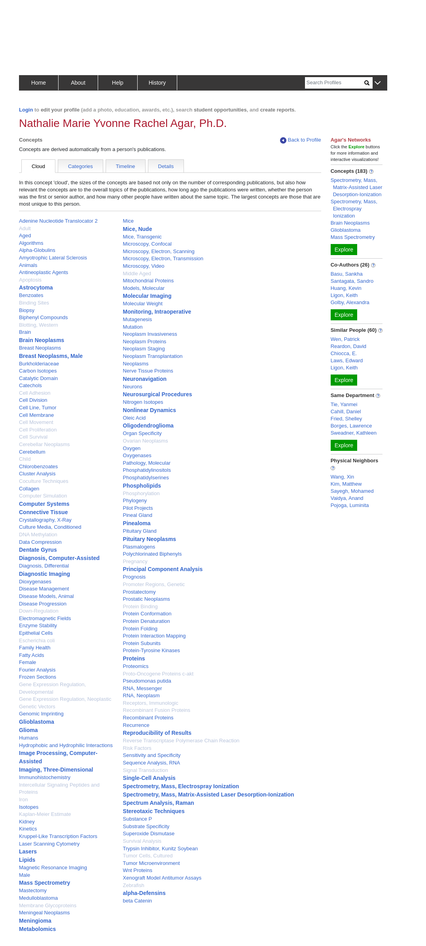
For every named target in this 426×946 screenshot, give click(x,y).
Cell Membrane (36, 415)
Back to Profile (300, 140)
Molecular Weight (143, 304)
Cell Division (33, 400)
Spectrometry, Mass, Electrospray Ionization (181, 786)
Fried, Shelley (346, 419)
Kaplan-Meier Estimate (45, 814)
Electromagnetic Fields (45, 618)
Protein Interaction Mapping (154, 636)
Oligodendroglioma (148, 425)
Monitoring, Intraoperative (157, 311)
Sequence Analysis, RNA (151, 763)
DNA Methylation (38, 534)
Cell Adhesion (35, 393)
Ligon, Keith (344, 295)
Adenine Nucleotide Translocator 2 (58, 221)
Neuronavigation (145, 379)
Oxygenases (137, 455)
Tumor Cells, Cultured (148, 856)
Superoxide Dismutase (149, 833)
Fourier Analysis (37, 670)
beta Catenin (137, 901)
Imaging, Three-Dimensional (56, 769)
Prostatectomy (139, 592)
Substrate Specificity (146, 826)
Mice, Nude (137, 229)
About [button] (78, 82)
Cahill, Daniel (346, 411)
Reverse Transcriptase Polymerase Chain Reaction (181, 741)
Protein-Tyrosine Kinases (151, 650)
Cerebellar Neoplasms (44, 444)
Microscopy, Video (144, 266)
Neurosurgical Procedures (157, 394)
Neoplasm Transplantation (153, 356)
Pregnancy (135, 561)
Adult (25, 228)
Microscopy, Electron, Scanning (159, 251)
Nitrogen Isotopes (143, 402)
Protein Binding (140, 606)
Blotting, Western (38, 325)
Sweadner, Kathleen (354, 433)
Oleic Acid (134, 418)
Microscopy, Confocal (147, 244)
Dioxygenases (35, 582)
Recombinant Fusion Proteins (157, 710)
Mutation (133, 327)
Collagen (29, 489)
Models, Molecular (144, 288)
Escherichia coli (37, 640)
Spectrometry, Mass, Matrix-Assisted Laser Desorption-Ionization (208, 794)
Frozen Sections (37, 677)
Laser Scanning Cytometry (49, 844)
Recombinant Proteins (148, 718)
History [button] (157, 82)
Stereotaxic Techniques (154, 811)
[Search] (334, 83)
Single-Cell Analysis (149, 778)
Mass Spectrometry (44, 883)
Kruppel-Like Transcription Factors (58, 836)
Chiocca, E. (344, 353)
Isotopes (28, 807)
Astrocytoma (36, 287)
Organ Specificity (142, 433)
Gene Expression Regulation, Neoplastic (65, 699)
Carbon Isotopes (38, 371)
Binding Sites (34, 303)
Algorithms (31, 243)
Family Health (34, 648)
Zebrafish (133, 885)
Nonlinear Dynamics (149, 410)
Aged (25, 235)
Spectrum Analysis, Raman (158, 803)
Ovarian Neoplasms (145, 441)
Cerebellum (32, 452)
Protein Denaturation (146, 621)
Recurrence (136, 725)
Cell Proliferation (38, 430)
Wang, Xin (342, 477)
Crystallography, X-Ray (45, 520)
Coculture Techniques (43, 481)
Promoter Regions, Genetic (154, 584)
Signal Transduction (145, 770)
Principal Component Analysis (163, 569)
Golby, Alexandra (350, 302)
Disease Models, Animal (46, 596)
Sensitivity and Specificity (152, 755)
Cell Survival (33, 437)
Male (24, 875)
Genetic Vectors (37, 707)
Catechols (30, 385)
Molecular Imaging (147, 296)
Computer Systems (44, 504)
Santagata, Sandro (352, 281)
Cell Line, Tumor (38, 408)
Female (27, 662)
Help (117, 82)
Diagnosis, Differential (44, 566)
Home (38, 82)
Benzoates (31, 295)
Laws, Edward (347, 360)
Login (26, 110)
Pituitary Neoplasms (149, 539)
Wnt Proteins (137, 870)
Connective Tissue (43, 512)
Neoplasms (136, 364)
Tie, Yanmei (344, 404)
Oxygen (132, 448)
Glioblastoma (36, 722)
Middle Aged (137, 273)
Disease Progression (42, 604)
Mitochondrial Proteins (148, 281)
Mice (128, 221)
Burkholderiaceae (39, 364)
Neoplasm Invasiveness (150, 334)
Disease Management (44, 589)
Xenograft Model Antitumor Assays (162, 878)
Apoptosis (30, 280)
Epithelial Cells (36, 633)
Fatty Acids (31, 655)
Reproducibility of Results (157, 733)
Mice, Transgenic (142, 237)
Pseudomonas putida (147, 681)
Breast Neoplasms (40, 348)
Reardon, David (348, 346)
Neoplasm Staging (144, 349)
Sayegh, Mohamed (352, 491)
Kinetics (28, 829)
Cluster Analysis (37, 474)
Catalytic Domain (38, 378)
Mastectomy (33, 890)
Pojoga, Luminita (350, 505)
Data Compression (40, 542)
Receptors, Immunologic (150, 703)
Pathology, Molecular (146, 463)
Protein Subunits (142, 643)
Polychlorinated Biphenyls (152, 554)
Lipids (27, 860)
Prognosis (134, 577)
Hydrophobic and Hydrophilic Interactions (66, 745)
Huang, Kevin (346, 288)
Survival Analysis (142, 841)
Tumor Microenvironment (151, 863)
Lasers (28, 851)
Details (166, 166)
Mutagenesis (137, 319)
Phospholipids (142, 485)
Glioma (28, 730)
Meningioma (35, 921)
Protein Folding (140, 629)
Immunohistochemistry (44, 777)
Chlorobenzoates (38, 466)
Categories (80, 166)
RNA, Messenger (142, 688)
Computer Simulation (43, 496)
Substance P (137, 819)
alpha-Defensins (144, 893)
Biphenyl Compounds (43, 317)
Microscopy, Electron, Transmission (163, 258)
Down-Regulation (39, 611)
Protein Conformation (147, 614)
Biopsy (26, 310)
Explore (344, 249)
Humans (28, 738)
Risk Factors (137, 748)
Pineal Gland (137, 515)
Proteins (134, 658)
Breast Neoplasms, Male (51, 356)
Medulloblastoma (38, 898)
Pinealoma (137, 523)
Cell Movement (36, 422)
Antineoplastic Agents (43, 272)
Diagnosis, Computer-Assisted (59, 558)
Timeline (125, 166)
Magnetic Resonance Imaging (53, 867)
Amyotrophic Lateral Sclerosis (53, 258)
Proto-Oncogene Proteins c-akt (158, 674)
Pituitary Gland (140, 531)
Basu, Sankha (347, 274)
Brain (25, 332)
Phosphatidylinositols (147, 470)
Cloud (38, 166)
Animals (28, 265)
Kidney (27, 822)
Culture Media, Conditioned (50, 527)
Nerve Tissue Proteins (148, 371)
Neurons (132, 387)
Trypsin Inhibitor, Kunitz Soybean (160, 848)
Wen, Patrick (345, 339)
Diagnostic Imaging (44, 574)
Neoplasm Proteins (145, 341)
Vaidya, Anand (347, 498)
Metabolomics (37, 929)
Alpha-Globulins (37, 250)
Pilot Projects (138, 508)
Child (25, 459)
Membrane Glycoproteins (47, 905)
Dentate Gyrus (38, 550)
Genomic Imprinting (41, 714)
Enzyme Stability (38, 625)
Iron (23, 799)
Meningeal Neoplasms (44, 913)
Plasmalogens (139, 547)
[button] (377, 83)
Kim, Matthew (346, 484)
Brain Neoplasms (41, 340)
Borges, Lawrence (351, 426)
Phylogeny (135, 500)
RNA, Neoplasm (141, 695)
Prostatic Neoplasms (146, 599)
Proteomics (136, 666)
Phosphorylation (141, 493)
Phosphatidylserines (146, 478)
